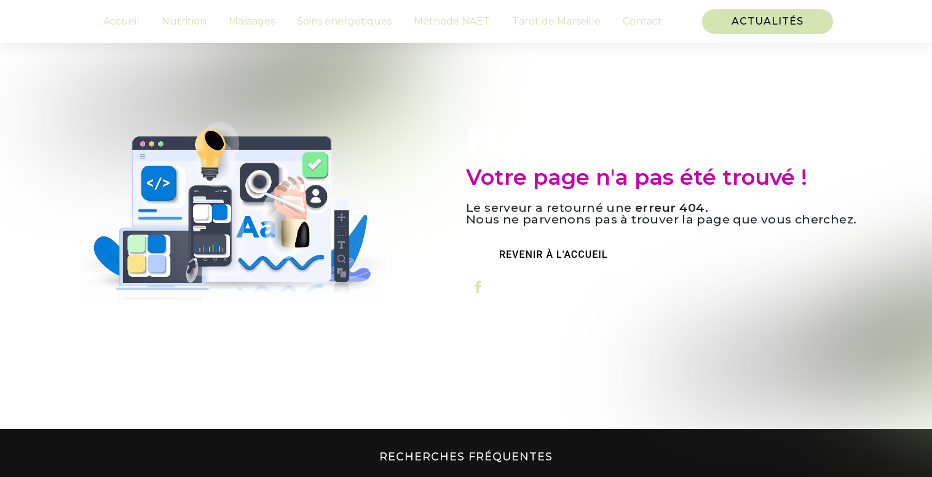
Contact (642, 21)
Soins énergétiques (344, 21)
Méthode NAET (452, 21)
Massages (252, 21)
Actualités (768, 21)
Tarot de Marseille (556, 21)
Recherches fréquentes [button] (466, 456)
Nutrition (184, 21)
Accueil (121, 21)
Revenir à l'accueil (553, 254)
